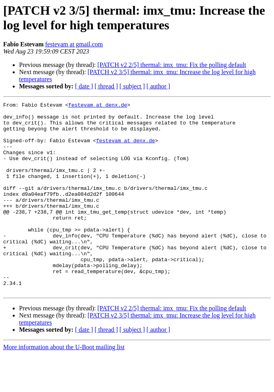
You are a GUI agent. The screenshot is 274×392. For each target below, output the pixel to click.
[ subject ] (132, 86)
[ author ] (158, 86)
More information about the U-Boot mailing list (64, 385)
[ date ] (84, 86)
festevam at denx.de (97, 105)
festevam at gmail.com (74, 44)
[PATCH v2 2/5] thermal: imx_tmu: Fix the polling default (171, 64)
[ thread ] (106, 86)
